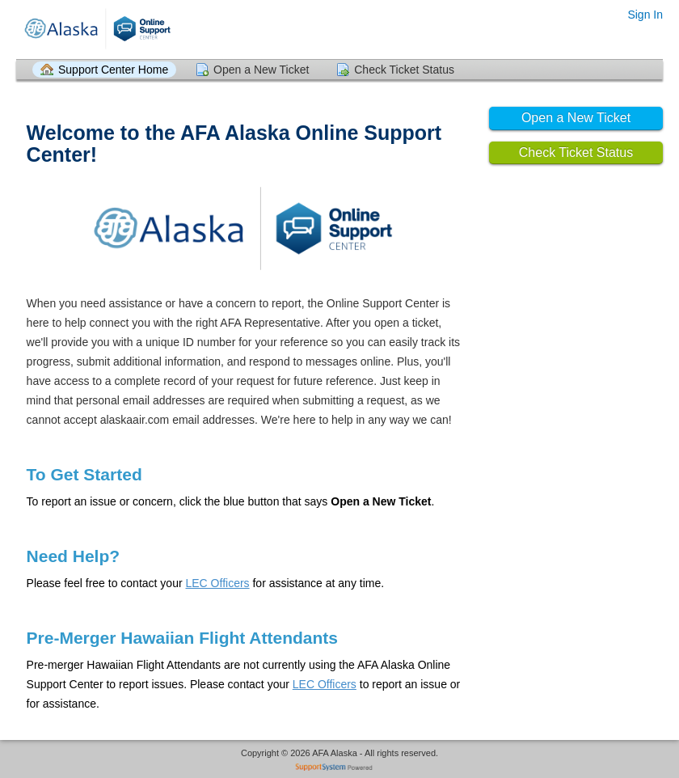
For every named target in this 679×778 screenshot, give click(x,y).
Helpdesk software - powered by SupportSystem (340, 768)
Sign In (645, 14)
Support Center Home (113, 69)
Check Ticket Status (404, 69)
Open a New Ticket (261, 69)
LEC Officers (217, 583)
